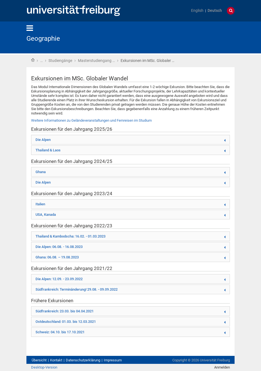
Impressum (113, 360)
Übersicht (39, 360)
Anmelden (222, 367)
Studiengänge (60, 60)
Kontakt (56, 360)
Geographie (43, 38)
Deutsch (215, 10)
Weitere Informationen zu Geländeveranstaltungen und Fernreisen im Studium (91, 120)
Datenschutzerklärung (83, 360)
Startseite (32, 60)
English (197, 10)
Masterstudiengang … (96, 60)
